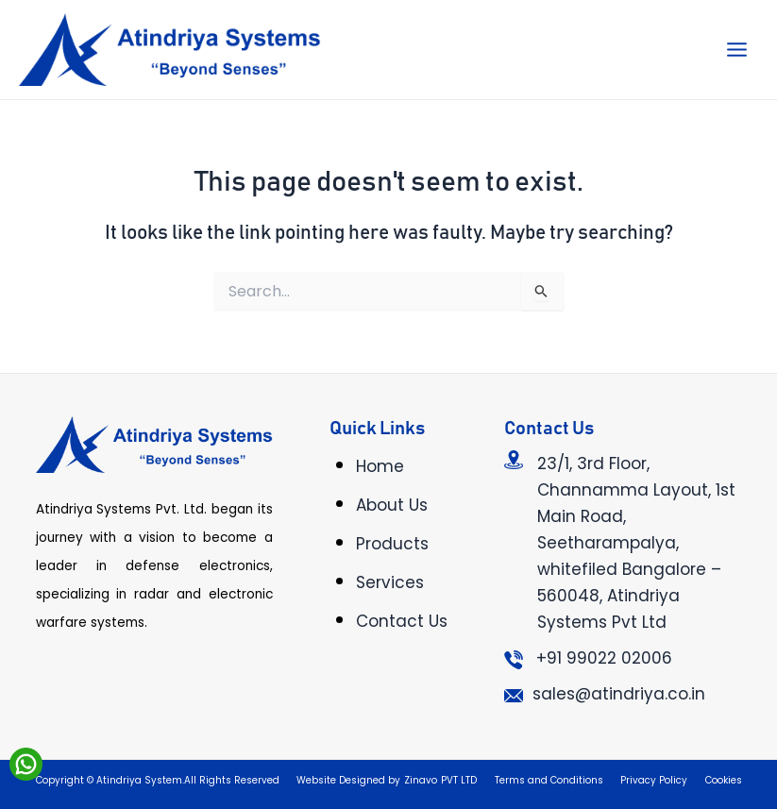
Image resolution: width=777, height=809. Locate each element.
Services (390, 582)
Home (380, 466)
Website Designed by (348, 780)
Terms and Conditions (549, 780)
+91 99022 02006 (604, 658)
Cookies (723, 780)
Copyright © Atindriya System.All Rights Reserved (157, 780)
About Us (392, 505)
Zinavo (420, 780)
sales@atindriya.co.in (618, 694)
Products (392, 543)
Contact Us (402, 621)
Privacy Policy (653, 780)
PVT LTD (459, 780)
